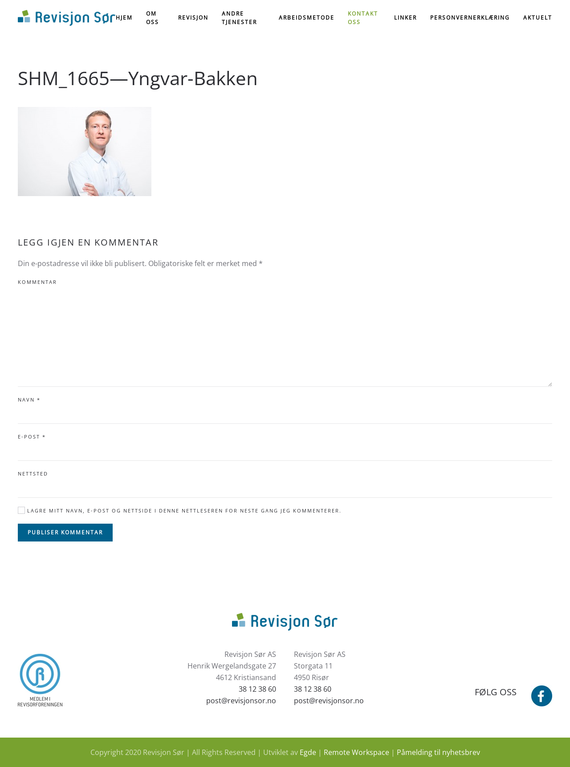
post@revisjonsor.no (241, 700)
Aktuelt (537, 17)
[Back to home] (67, 18)
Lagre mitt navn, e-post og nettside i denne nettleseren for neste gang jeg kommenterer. (180, 510)
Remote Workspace (356, 752)
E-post (32, 436)
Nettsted (33, 473)
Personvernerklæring (470, 17)
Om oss (152, 18)
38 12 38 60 (257, 689)
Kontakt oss (363, 18)
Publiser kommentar (65, 532)
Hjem (124, 17)
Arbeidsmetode (306, 17)
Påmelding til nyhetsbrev (438, 752)
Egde (308, 752)
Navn (29, 399)
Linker (405, 17)
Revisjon (193, 17)
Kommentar (37, 282)
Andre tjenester (239, 18)
